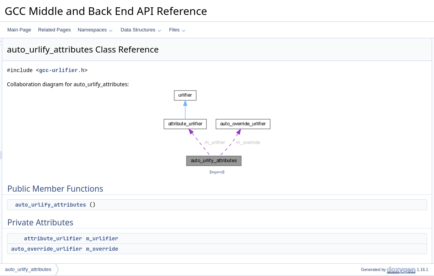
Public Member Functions (374, 42)
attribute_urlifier (149, 238)
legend (218, 171)
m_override (198, 248)
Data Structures (140, 30)
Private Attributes (365, 59)
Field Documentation (369, 110)
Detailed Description (368, 84)
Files (177, 30)
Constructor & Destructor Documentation (389, 93)
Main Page (19, 30)
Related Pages (54, 30)
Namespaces (95, 30)
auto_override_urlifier (142, 248)
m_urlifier (198, 238)
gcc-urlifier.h (157, 70)
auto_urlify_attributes (146, 204)
